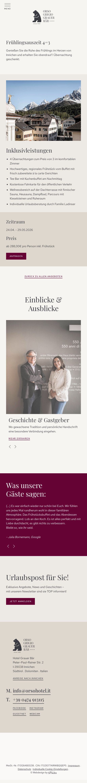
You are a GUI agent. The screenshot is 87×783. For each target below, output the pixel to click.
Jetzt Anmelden (20, 601)
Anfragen (16, 256)
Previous (10, 446)
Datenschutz (24, 769)
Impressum (74, 765)
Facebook (19, 708)
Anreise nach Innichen (28, 678)
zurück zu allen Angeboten (43, 276)
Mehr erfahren (19, 438)
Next (15, 446)
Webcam (35, 713)
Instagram (36, 708)
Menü (7, 8)
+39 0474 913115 (28, 699)
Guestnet (19, 713)
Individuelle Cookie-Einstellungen (50, 769)
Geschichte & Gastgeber (39, 420)
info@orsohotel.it (32, 690)
